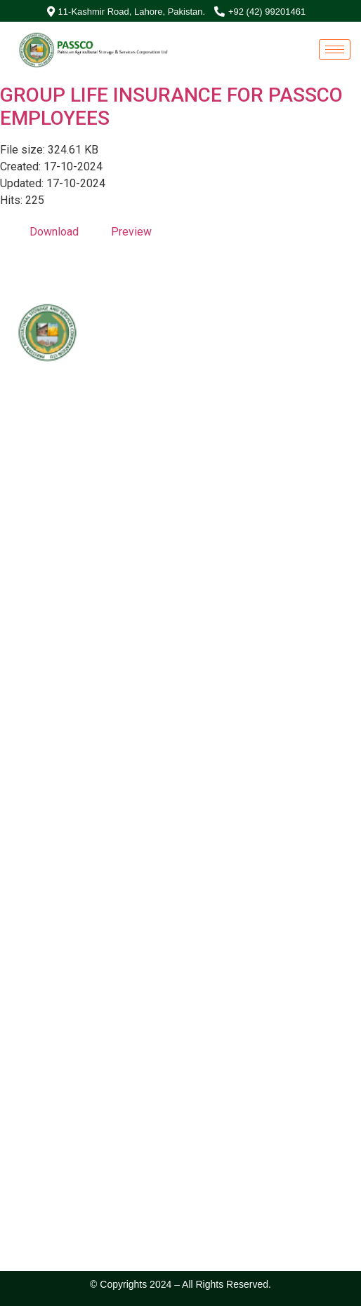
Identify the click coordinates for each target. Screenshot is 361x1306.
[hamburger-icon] (334, 49)
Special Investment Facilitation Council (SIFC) (147, 413)
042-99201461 (67, 550)
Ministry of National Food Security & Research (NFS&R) (167, 431)
